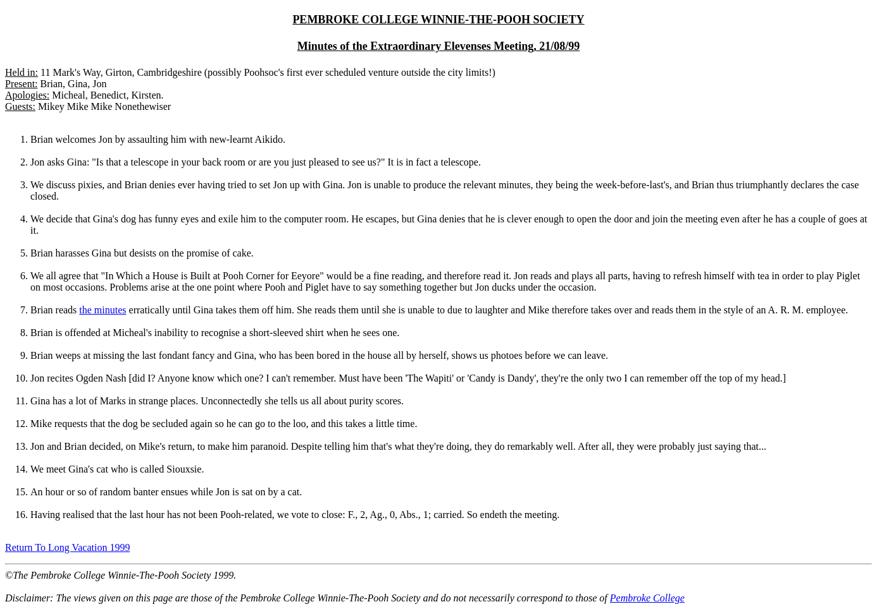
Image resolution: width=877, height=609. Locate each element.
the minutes (102, 309)
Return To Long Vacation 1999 (67, 547)
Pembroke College (647, 598)
